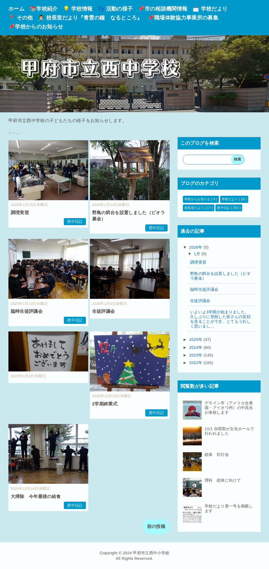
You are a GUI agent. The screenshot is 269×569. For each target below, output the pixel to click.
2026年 (196, 247)
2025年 (196, 339)
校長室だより (194, 208)
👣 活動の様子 (115, 9)
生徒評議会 (103, 311)
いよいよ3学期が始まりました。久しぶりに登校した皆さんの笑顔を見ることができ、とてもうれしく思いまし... (220, 319)
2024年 (196, 347)
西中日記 (74, 222)
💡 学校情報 (78, 9)
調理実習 (20, 212)
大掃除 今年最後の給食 (36, 496)
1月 (197, 253)
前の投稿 (156, 526)
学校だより (230, 199)
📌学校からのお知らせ (35, 26)
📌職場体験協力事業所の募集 (183, 18)
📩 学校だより (210, 9)
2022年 (196, 362)
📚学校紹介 (44, 9)
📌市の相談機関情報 (162, 9)
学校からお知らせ (197, 199)
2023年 (196, 355)
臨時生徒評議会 (27, 311)
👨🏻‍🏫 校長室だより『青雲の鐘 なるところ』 (90, 18)
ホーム (16, 9)
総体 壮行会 (217, 454)
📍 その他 (20, 18)
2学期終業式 (105, 403)
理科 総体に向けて (223, 480)
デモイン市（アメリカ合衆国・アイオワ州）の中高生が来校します (229, 408)
